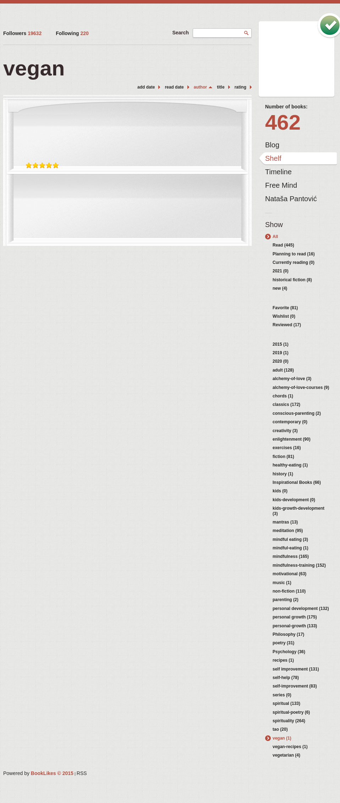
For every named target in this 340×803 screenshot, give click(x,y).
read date (174, 87)
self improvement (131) (296, 669)
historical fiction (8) (292, 279)
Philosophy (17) (288, 634)
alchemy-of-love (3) (292, 378)
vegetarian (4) (286, 755)
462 (283, 122)
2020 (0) (281, 361)
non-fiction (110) (289, 591)
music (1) (282, 582)
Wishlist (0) (284, 316)
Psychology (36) (289, 651)
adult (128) (283, 370)
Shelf (273, 158)
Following (72, 33)
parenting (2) (285, 599)
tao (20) (280, 729)
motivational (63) (289, 573)
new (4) (280, 288)
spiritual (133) (286, 703)
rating (240, 87)
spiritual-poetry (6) (291, 712)
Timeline (278, 172)
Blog (272, 145)
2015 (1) (281, 344)
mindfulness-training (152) (299, 565)
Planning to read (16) (294, 253)
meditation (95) (288, 530)
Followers (22, 33)
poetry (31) (283, 642)
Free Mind (281, 185)
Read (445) (283, 245)
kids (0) (280, 490)
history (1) (283, 473)
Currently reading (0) (293, 262)
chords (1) (283, 396)
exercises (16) (287, 447)
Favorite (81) (285, 307)
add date (146, 87)
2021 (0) (281, 270)
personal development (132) (301, 608)
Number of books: (286, 106)
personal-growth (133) (295, 625)
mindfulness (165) (291, 556)
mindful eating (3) (290, 539)
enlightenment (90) (292, 439)
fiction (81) (283, 456)
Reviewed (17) (287, 324)
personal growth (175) (295, 617)
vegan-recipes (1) (290, 746)
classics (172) (286, 404)
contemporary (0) (290, 421)
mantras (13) (285, 522)
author (200, 87)
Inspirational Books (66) (297, 482)
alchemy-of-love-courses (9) (301, 387)
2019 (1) (281, 352)
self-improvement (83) (295, 686)
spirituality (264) (289, 720)
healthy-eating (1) (290, 465)
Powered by (38, 773)
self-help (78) (286, 677)
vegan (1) (282, 738)
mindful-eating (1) (290, 547)
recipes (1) (283, 660)
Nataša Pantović (291, 199)
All (275, 236)
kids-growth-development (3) (298, 511)
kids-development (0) (294, 499)
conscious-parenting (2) (297, 413)
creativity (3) (285, 430)
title (220, 87)
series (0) (282, 694)
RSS (82, 773)
